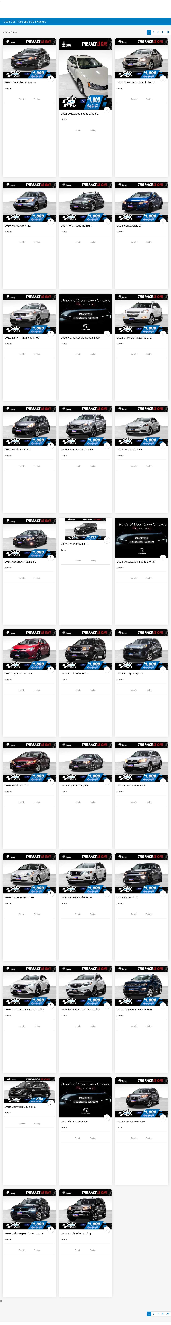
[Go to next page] (162, 32)
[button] (50, 78)
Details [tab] (22, 99)
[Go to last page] (168, 32)
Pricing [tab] (37, 99)
